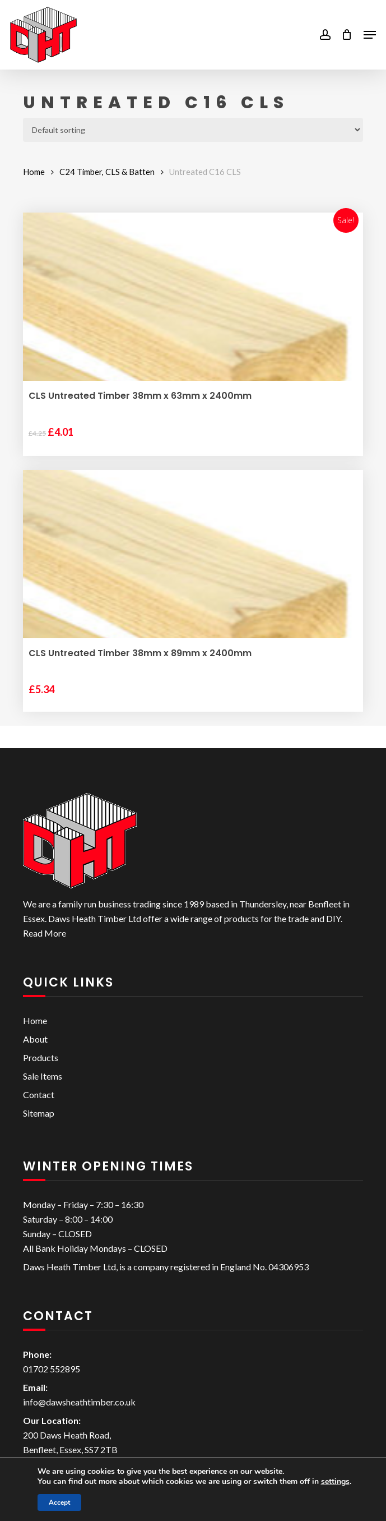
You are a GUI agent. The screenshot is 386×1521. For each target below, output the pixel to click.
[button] (370, 34)
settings (335, 1482)
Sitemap (38, 1113)
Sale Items (42, 1076)
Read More (44, 933)
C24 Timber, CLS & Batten (107, 172)
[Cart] (347, 35)
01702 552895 (51, 1368)
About (35, 1039)
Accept (59, 1502)
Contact (38, 1094)
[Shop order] (192, 130)
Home (34, 172)
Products (40, 1057)
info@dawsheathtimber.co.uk (79, 1401)
